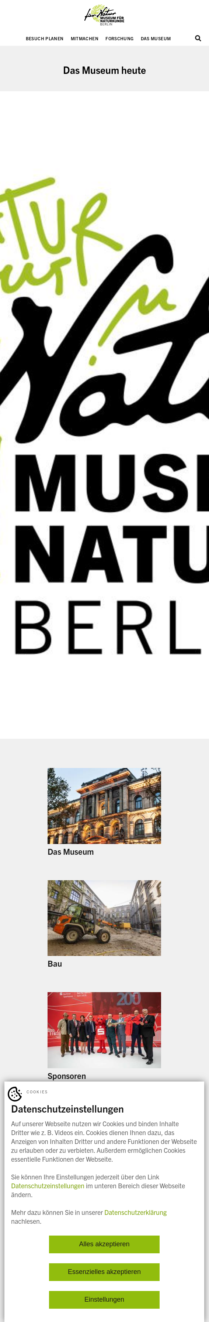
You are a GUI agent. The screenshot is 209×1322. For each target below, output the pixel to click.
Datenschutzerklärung (135, 1212)
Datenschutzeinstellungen (47, 1185)
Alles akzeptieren (104, 1244)
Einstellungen (104, 1300)
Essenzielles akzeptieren (104, 1272)
